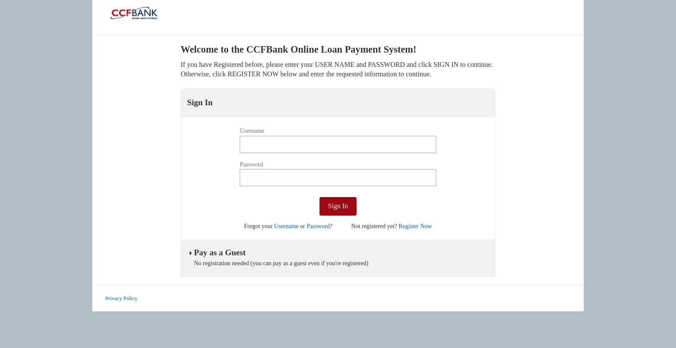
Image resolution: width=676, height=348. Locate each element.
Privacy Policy (121, 298)
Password (251, 164)
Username (252, 131)
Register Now (415, 226)
